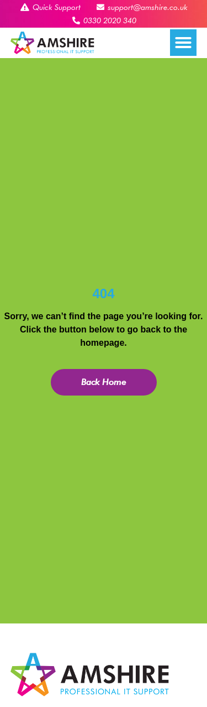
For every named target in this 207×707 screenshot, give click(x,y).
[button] (183, 42)
